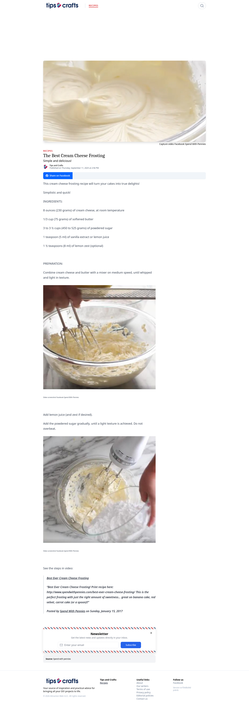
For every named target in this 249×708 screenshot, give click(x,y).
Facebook (178, 682)
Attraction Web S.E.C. (59, 696)
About (140, 682)
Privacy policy (144, 692)
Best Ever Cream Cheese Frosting (68, 578)
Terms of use (143, 689)
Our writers (142, 686)
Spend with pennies (62, 659)
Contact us (142, 698)
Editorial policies (145, 695)
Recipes (104, 682)
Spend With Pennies (72, 611)
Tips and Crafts (56, 165)
